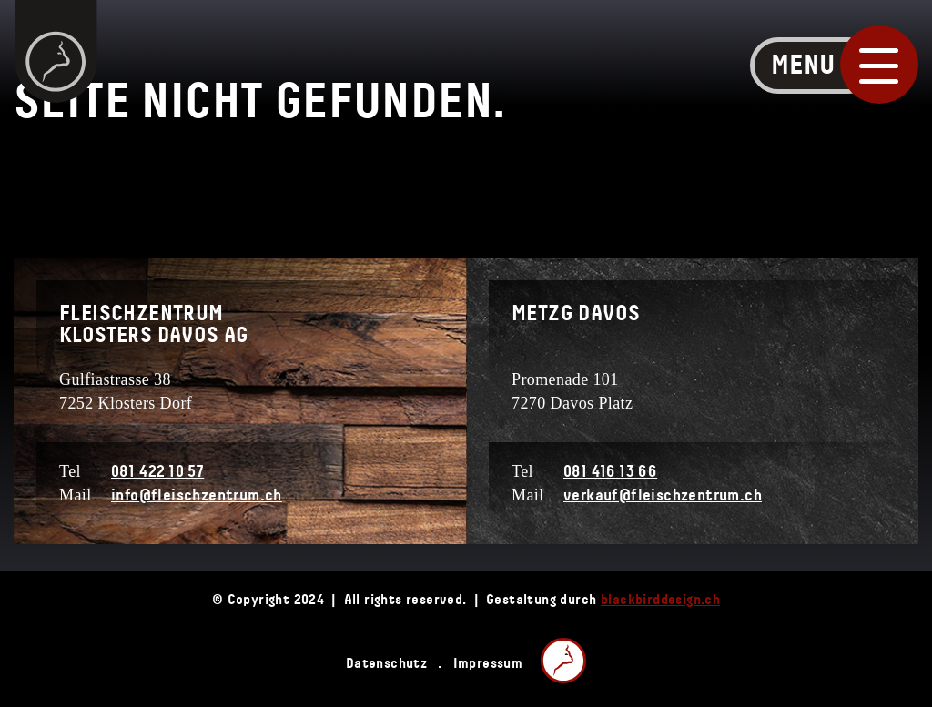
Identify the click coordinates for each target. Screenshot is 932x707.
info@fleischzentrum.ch (196, 496)
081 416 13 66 (610, 472)
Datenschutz (386, 663)
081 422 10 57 (157, 472)
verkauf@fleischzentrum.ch (662, 496)
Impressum (488, 663)
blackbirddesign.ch (660, 599)
